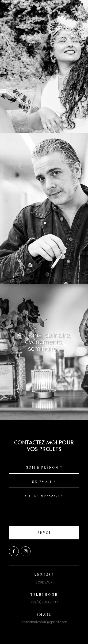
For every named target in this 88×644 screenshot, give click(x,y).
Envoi (44, 533)
